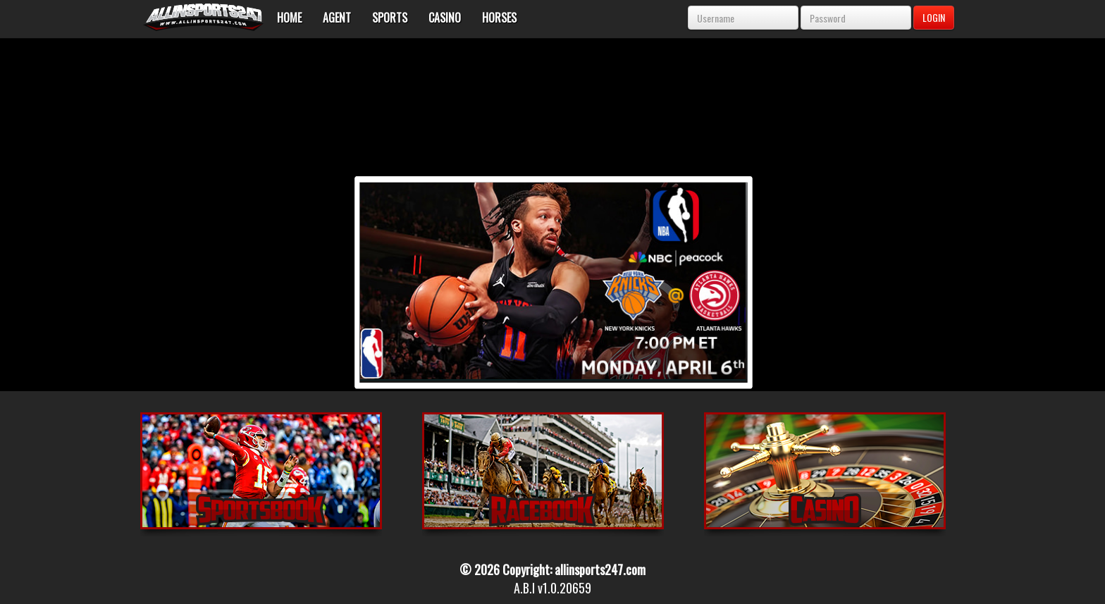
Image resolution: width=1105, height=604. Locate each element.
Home (289, 17)
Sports (389, 17)
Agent (337, 17)
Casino (444, 17)
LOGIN (933, 17)
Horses (499, 17)
